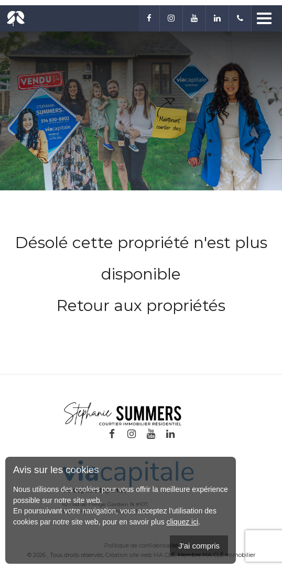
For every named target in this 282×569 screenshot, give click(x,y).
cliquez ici (183, 522)
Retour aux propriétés (141, 305)
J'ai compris (199, 545)
